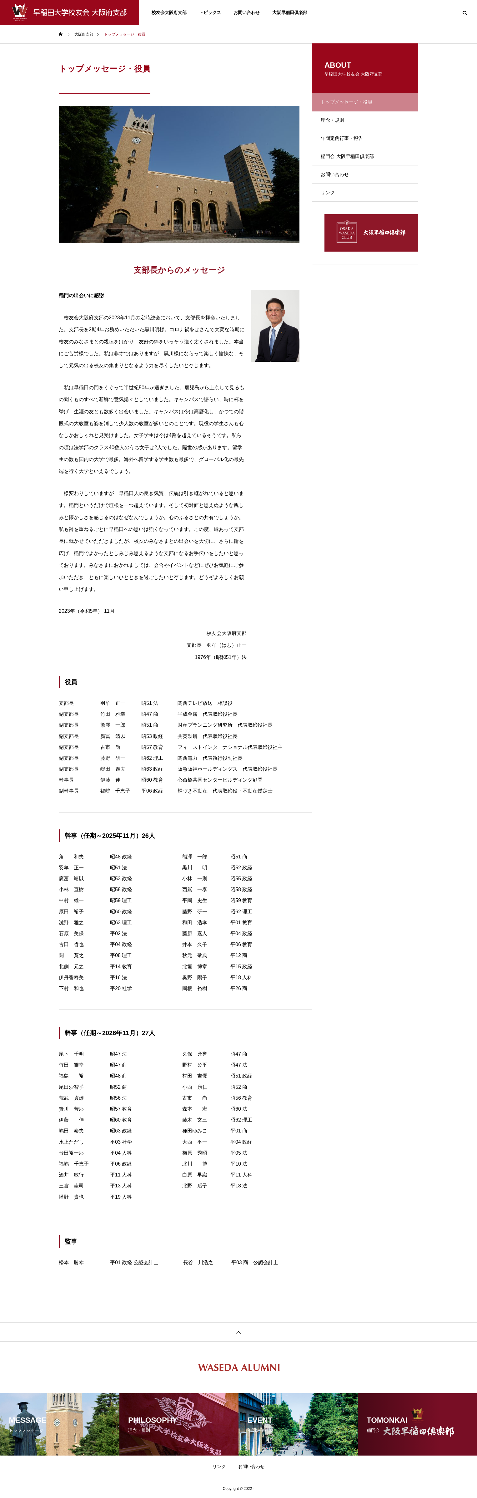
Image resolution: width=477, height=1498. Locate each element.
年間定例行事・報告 (346, 147)
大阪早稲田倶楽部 (289, 12)
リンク (331, 213)
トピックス (210, 12)
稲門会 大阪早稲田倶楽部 (352, 169)
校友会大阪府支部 (169, 12)
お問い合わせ (246, 12)
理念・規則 (336, 125)
